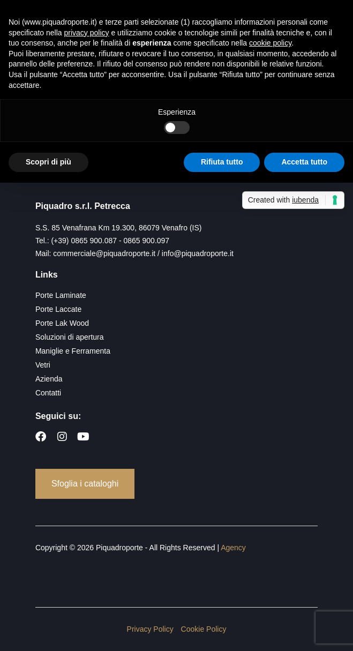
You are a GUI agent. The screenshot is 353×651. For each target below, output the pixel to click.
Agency (233, 547)
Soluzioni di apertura (69, 337)
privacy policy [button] (86, 32)
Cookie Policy (204, 629)
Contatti (48, 392)
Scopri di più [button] (48, 162)
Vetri (42, 365)
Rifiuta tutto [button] (222, 162)
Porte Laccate (58, 309)
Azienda (49, 379)
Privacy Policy (150, 629)
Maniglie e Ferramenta (72, 351)
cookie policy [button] (270, 43)
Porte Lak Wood (62, 323)
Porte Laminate (60, 295)
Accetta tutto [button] (304, 162)
